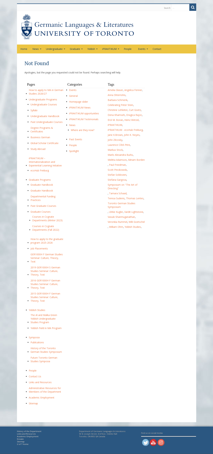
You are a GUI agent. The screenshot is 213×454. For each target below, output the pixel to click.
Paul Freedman (117, 164)
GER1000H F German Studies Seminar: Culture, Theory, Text (47, 258)
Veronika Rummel (117, 221)
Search (167, 8)
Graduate (76, 49)
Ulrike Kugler (116, 212)
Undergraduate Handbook (45, 116)
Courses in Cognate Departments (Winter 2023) (47, 218)
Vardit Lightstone (133, 212)
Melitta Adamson (117, 159)
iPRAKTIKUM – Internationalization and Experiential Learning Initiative (45, 162)
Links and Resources (40, 382)
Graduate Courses (41, 211)
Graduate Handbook (42, 184)
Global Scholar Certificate (44, 143)
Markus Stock (115, 149)
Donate (20, 439)
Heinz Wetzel (131, 120)
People (128, 49)
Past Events (75, 139)
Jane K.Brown (115, 134)
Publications (37, 342)
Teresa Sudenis (116, 198)
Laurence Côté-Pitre (119, 144)
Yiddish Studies (37, 310)
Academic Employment (41, 397)
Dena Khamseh (116, 115)
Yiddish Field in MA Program (46, 328)
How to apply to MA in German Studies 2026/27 (46, 91)
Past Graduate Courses (43, 205)
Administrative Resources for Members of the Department (45, 389)
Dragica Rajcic (134, 115)
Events (143, 49)
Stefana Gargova (117, 179)
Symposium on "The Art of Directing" (122, 186)
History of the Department (29, 431)
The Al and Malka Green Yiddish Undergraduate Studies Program (44, 318)
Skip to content (18, 7)
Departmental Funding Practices (43, 198)
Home (23, 49)
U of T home (22, 444)
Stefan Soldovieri (117, 174)
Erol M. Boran (115, 120)
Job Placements (39, 248)
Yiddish (92, 49)
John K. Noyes (132, 134)
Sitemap (33, 403)
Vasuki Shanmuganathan (121, 216)
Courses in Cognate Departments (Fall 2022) (45, 228)
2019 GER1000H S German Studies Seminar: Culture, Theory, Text (45, 271)
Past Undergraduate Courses (47, 122)
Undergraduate (55, 49)
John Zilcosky (115, 139)
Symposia (34, 337)
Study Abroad (38, 149)
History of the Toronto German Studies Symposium (46, 350)
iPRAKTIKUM (110, 49)
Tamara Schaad (118, 193)
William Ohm (116, 226)
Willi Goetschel (137, 221)
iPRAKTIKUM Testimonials (83, 119)
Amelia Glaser (115, 90)
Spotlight (74, 151)
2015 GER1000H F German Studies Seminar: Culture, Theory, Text (45, 297)
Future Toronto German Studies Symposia (44, 359)
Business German (40, 137)
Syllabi (34, 110)
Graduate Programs (40, 179)
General (73, 95)
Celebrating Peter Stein (120, 105)
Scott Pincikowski (117, 169)
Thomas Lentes (135, 198)
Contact (157, 49)
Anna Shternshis (117, 95)
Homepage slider (78, 101)
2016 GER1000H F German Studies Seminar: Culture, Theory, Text (45, 284)
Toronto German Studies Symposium (121, 205)
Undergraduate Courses (44, 104)
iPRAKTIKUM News (80, 107)
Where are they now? (82, 130)
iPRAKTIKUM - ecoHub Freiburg (125, 130)
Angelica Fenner (133, 90)
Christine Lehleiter (118, 110)
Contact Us (35, 376)
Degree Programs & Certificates (42, 129)
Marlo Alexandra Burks (120, 154)
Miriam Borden (136, 159)
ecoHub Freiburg (40, 170)
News (36, 49)
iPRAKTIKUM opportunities (84, 113)
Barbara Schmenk (117, 100)
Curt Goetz (135, 110)
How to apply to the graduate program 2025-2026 (47, 240)
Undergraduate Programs (43, 99)
